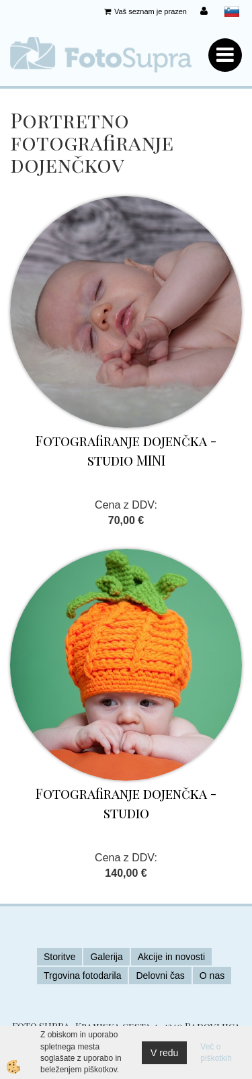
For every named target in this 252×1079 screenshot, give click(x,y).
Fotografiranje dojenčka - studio (126, 803)
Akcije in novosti (171, 956)
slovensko (231, 11)
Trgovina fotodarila (82, 975)
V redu (164, 1052)
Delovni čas (160, 975)
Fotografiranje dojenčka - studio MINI (126, 450)
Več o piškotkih (216, 1052)
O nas (212, 975)
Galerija (106, 956)
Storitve (59, 956)
